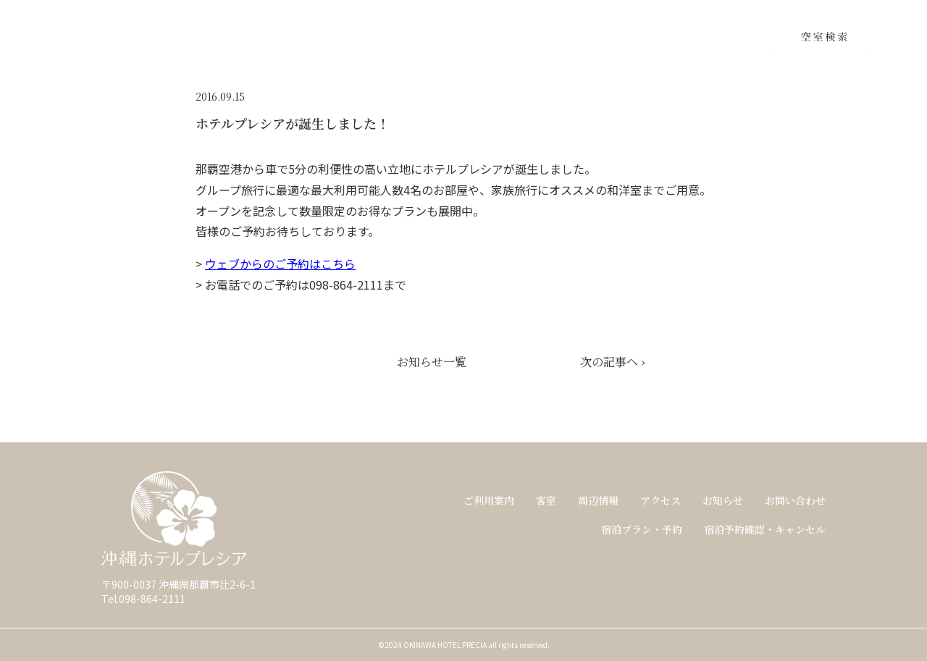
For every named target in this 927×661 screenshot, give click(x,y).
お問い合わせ (795, 500)
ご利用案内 (489, 500)
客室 (546, 500)
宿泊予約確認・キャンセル (765, 529)
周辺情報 (598, 500)
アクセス (660, 500)
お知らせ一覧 (431, 361)
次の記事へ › (612, 361)
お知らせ (722, 500)
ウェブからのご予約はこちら (280, 263)
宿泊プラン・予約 (641, 529)
